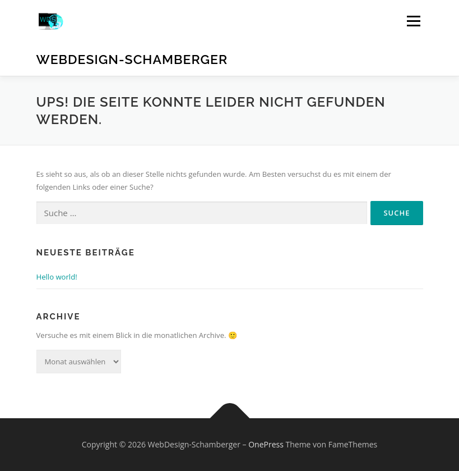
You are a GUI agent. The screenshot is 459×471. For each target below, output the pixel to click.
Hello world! (56, 277)
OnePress (266, 444)
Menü (413, 21)
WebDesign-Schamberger (132, 59)
